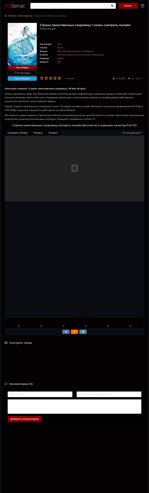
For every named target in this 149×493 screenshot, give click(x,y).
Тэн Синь (61, 54)
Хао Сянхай (84, 54)
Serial (15, 6)
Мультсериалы (25, 16)
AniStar (60, 58)
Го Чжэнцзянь (97, 54)
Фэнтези (76, 51)
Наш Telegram (22, 78)
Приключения (64, 51)
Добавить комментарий (24, 418)
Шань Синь (72, 54)
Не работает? (132, 132)
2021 (59, 44)
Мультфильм (87, 51)
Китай (60, 47)
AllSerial (12, 16)
